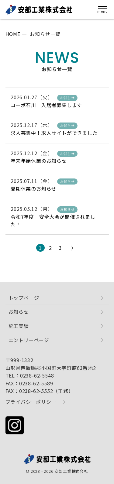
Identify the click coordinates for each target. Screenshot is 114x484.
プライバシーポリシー (31, 401)
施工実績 (19, 325)
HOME (12, 34)
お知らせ (19, 311)
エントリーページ (29, 340)
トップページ (24, 297)
